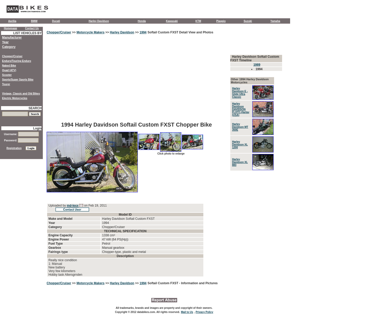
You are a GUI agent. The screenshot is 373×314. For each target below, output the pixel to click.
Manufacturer (12, 37)
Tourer (6, 84)
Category (9, 47)
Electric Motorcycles (14, 98)
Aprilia (12, 21)
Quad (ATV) (9, 70)
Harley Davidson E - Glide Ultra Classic (240, 92)
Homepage (10, 28)
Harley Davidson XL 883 (240, 162)
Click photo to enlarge (170, 153)
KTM (198, 21)
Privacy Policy (204, 312)
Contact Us (32, 28)
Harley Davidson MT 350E (240, 127)
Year (5, 42)
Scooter (7, 75)
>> (74, 32)
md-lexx (72, 205)
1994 (143, 32)
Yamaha (275, 21)
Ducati (56, 21)
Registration (13, 148)
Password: (21, 140)
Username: (21, 134)
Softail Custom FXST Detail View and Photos (180, 32)
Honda (142, 21)
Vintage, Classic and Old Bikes (21, 93)
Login (37, 128)
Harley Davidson (99, 21)
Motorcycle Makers (90, 32)
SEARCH (35, 108)
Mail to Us (187, 312)
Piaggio (221, 21)
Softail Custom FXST (163, 283)
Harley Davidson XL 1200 (240, 144)
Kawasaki (172, 21)
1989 (256, 65)
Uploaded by (57, 205)
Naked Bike (9, 65)
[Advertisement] (136, 81)
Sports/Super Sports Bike (17, 79)
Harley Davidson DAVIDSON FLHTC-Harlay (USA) (240, 109)
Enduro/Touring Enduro (16, 61)
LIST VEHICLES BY (27, 33)
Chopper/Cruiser (59, 32)
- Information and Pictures (198, 283)
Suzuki (247, 21)
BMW (34, 21)
